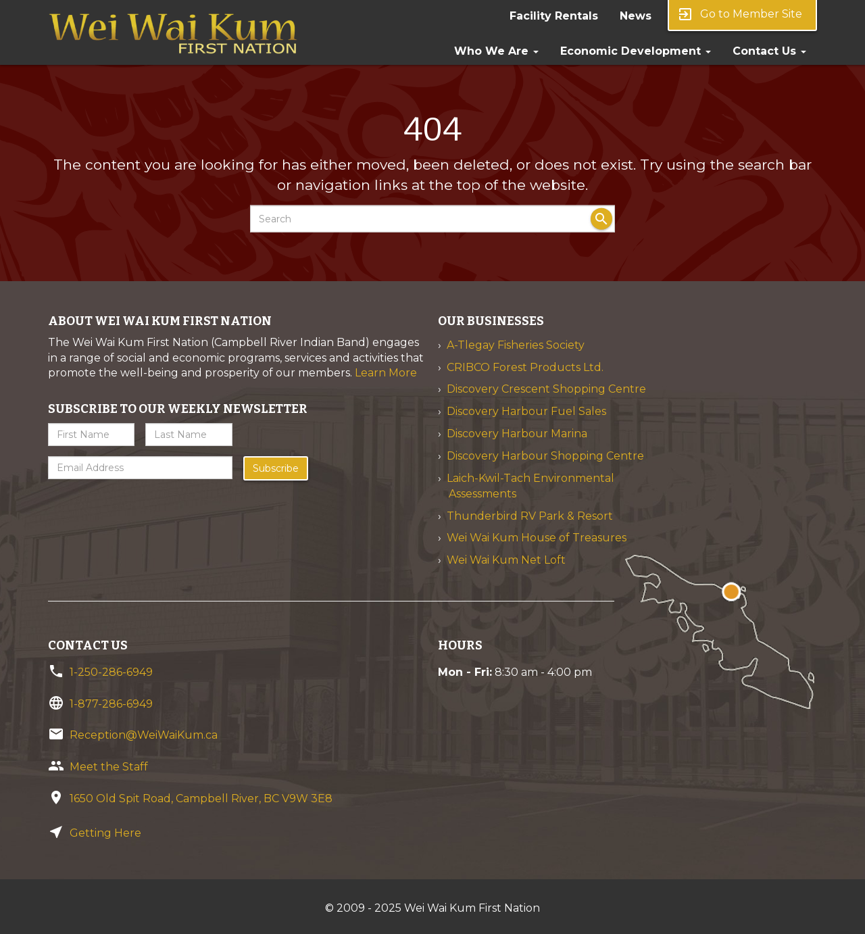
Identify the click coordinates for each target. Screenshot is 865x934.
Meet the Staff (109, 766)
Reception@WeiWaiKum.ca (144, 735)
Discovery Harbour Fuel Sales (526, 411)
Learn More (386, 372)
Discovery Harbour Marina (517, 433)
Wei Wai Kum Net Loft (506, 560)
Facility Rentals (554, 15)
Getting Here (105, 833)
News (635, 15)
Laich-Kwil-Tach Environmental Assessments (530, 486)
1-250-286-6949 (111, 672)
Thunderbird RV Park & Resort (530, 516)
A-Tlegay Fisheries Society (516, 345)
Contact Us (769, 51)
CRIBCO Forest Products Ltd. (525, 367)
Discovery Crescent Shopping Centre (546, 389)
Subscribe (276, 468)
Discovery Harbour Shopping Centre (545, 455)
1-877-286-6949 (111, 703)
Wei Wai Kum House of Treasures (536, 537)
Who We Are (496, 51)
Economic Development (635, 51)
